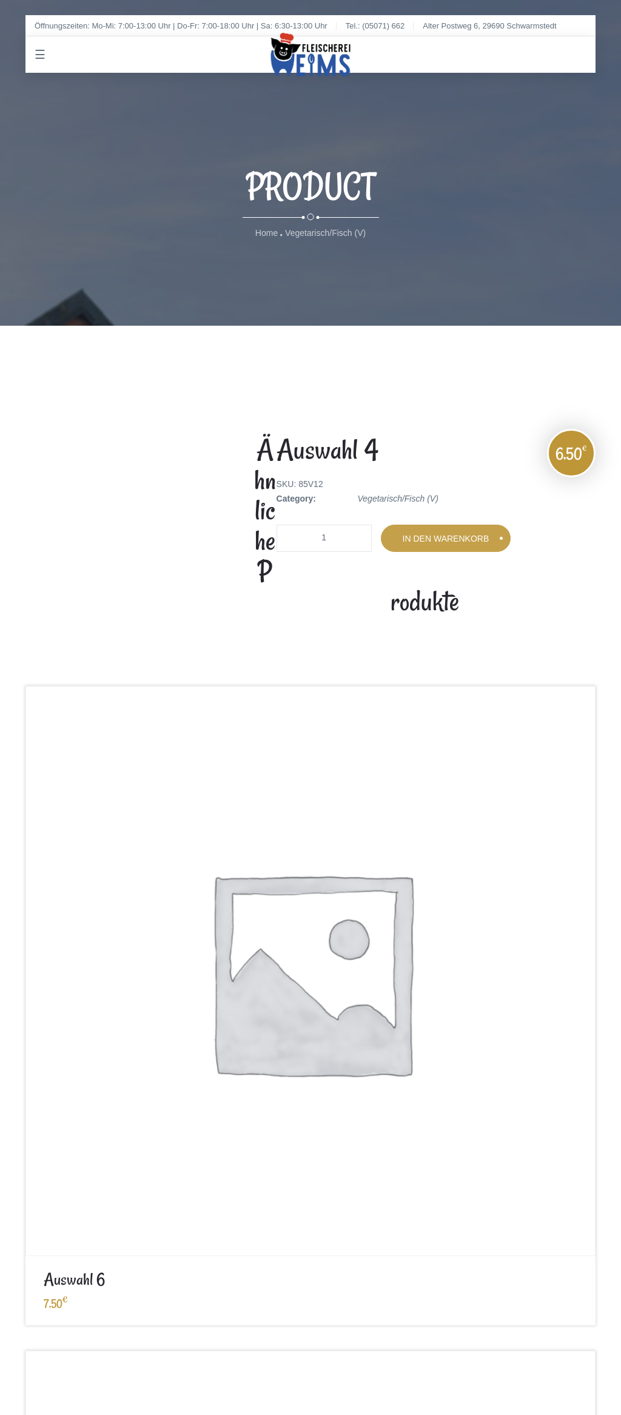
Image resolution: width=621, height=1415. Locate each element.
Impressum (46, 1104)
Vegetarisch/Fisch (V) (325, 233)
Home (266, 233)
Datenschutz (220, 1104)
